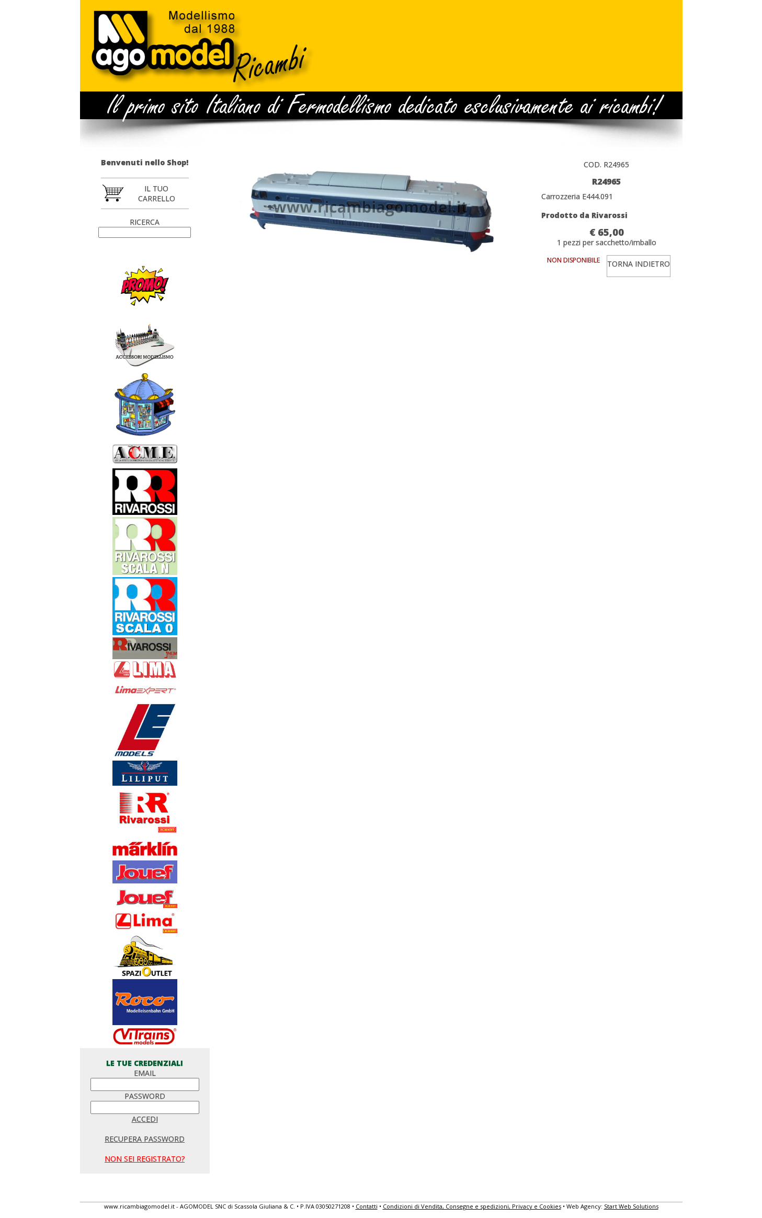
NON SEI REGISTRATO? (145, 1159)
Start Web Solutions (631, 1206)
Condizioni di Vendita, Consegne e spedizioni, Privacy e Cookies (472, 1206)
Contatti (367, 1206)
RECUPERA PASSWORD (145, 1139)
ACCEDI (145, 1119)
